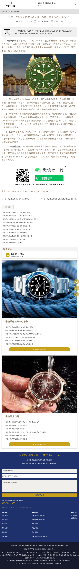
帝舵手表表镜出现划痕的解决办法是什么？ (20, 344)
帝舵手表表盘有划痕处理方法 (15, 429)
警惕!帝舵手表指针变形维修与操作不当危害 (20, 337)
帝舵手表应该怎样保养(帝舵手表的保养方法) (62, 199)
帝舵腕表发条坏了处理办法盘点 (16, 425)
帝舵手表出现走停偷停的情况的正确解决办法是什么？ (24, 334)
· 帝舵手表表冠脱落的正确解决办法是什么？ (17, 216)
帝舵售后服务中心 (47, 3)
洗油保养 (5, 528)
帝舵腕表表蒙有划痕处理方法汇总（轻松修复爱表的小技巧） (26, 432)
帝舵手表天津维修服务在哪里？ (18, 199)
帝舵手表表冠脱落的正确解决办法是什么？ (20, 330)
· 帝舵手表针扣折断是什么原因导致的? (15, 239)
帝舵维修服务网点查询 (39, 536)
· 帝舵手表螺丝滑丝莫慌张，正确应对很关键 (17, 236)
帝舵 (10, 11)
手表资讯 (35, 532)
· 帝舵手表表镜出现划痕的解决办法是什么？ (17, 229)
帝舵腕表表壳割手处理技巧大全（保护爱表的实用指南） (24, 422)
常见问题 (35, 528)
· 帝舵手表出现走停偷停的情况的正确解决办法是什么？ (21, 219)
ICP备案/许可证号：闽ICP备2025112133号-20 (39, 549)
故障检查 (5, 524)
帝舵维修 (16, 11)
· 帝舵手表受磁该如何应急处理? (12, 243)
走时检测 (5, 515)
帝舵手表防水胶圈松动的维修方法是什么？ (20, 340)
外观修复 (5, 532)
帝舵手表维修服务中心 (39, 515)
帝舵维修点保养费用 (39, 519)
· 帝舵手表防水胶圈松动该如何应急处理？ (16, 212)
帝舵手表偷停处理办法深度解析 (16, 435)
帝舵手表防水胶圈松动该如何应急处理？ (19, 327)
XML (66, 545)
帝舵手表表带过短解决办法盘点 (16, 439)
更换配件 (35, 524)
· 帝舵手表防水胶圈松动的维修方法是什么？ (17, 226)
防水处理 (5, 519)
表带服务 (5, 536)
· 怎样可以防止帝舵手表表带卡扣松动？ (15, 232)
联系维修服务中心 (39, 349)
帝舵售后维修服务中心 (56, 545)
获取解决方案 (39, 495)
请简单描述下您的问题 (39, 486)
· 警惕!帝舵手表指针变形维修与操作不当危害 (17, 222)
